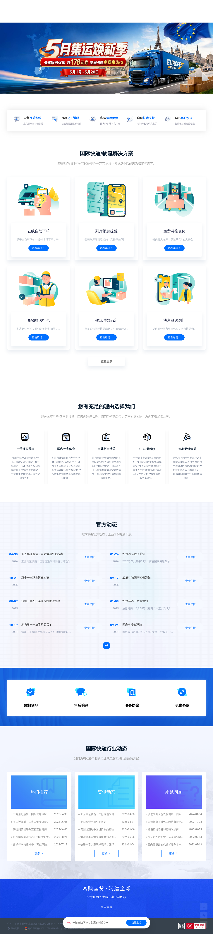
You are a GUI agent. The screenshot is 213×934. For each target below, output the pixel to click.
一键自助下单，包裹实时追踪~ (87, 922)
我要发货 (136, 922)
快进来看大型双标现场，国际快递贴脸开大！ (99, 844)
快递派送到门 (174, 320)
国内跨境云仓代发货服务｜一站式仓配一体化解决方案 (166, 844)
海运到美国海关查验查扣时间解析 (32, 829)
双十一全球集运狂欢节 (35, 577)
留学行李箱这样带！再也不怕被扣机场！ (32, 844)
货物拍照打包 (39, 320)
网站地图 (13, 928)
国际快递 (96, 7)
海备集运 (106, 907)
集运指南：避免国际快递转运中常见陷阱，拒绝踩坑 (166, 821)
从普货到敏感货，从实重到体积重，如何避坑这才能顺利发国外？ (166, 836)
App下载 (167, 7)
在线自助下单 (39, 231)
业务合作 (149, 7)
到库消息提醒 (106, 231)
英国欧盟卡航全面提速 (93, 821)
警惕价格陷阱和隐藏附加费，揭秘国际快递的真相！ (166, 829)
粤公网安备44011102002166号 (42, 928)
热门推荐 (39, 792)
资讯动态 (106, 792)
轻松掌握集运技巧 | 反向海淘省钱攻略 (32, 836)
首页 (80, 7)
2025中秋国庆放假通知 (136, 577)
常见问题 (174, 792)
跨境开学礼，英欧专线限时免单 (40, 601)
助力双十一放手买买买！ (36, 624)
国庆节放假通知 (132, 624)
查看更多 (106, 361)
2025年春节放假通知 (135, 601)
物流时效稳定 (106, 320)
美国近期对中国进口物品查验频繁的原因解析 (32, 821)
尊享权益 (132, 7)
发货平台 (185, 7)
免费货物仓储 (174, 231)
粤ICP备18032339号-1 (75, 928)
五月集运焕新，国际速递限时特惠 (42, 554)
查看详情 (38, 248)
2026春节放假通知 (133, 554)
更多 (200, 7)
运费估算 (113, 7)
